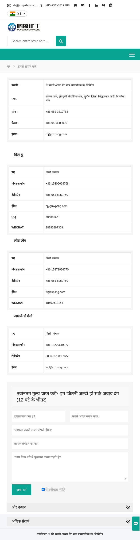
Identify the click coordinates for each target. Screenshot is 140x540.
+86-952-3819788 (57, 5)
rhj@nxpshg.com (24, 5)
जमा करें (21, 490)
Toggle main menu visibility (132, 53)
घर (8, 66)
